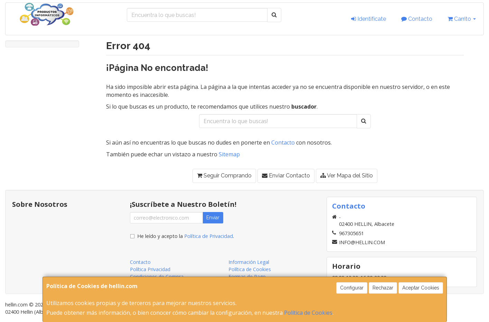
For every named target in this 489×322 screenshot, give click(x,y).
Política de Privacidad (208, 236)
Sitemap (229, 154)
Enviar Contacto (286, 175)
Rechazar (383, 288)
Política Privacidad (150, 269)
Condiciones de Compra (157, 276)
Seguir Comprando (224, 175)
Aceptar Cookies (420, 288)
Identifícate (368, 19)
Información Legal (248, 262)
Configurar (352, 288)
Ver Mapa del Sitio (346, 175)
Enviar (212, 217)
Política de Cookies (308, 312)
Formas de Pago (247, 276)
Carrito (462, 19)
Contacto (416, 19)
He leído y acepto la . (185, 236)
